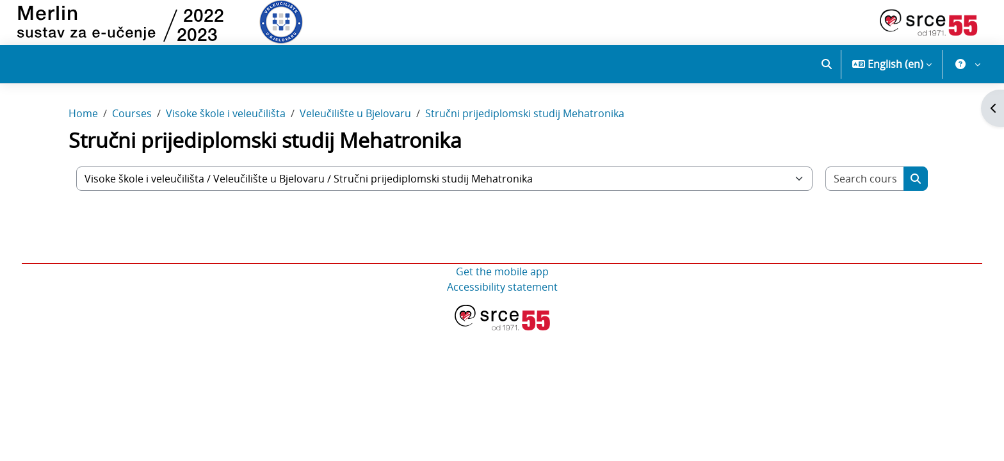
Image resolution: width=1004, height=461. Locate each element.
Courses (132, 127)
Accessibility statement (502, 300)
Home (83, 127)
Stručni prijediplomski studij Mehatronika (524, 127)
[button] (826, 64)
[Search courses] (865, 191)
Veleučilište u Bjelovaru (355, 127)
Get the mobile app (502, 284)
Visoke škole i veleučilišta (226, 127)
